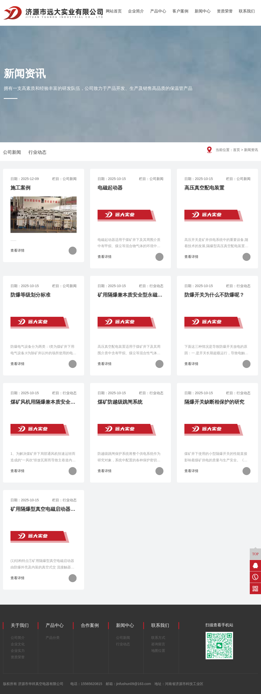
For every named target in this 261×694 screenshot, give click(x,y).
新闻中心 (203, 11)
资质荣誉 (225, 11)
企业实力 (18, 651)
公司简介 (18, 638)
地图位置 (158, 651)
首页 (236, 150)
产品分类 (53, 638)
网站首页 (114, 11)
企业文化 (18, 644)
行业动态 (37, 152)
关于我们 (20, 625)
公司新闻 (12, 152)
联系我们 (247, 11)
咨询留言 (158, 644)
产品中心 (158, 11)
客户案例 (180, 11)
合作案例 (90, 625)
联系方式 (158, 638)
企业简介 (136, 11)
